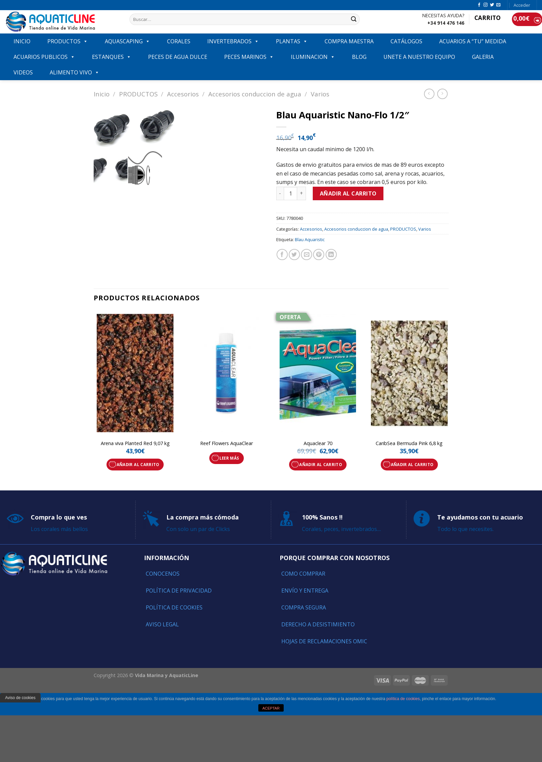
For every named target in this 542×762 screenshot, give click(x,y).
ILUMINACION (313, 57)
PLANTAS (292, 41)
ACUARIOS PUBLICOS (44, 57)
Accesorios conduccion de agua (254, 94)
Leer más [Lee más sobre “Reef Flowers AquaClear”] (229, 458)
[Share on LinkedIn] (331, 254)
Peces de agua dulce (177, 57)
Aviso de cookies (20, 697)
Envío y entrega (304, 590)
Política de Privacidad (179, 590)
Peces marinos (249, 57)
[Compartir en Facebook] (282, 254)
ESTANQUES (111, 57)
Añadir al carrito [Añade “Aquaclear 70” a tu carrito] (320, 464)
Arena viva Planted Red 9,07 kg (135, 443)
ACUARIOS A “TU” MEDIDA (472, 41)
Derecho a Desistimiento (318, 624)
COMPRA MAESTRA (349, 41)
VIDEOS (23, 72)
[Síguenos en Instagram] (486, 5)
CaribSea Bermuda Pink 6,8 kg (409, 443)
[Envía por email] (306, 254)
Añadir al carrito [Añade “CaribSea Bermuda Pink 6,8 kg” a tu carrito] (412, 464)
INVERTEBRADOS (233, 41)
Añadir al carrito (348, 193)
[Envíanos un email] (498, 5)
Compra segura (303, 607)
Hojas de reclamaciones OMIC (324, 641)
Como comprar (303, 573)
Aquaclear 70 (318, 443)
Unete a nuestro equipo (419, 57)
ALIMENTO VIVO (74, 72)
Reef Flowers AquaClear (226, 443)
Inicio (102, 94)
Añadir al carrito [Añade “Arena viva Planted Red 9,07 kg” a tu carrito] (138, 464)
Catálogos (406, 41)
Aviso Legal (162, 624)
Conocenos (163, 573)
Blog (359, 57)
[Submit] (353, 19)
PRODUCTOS (67, 41)
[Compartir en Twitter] (294, 254)
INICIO (22, 41)
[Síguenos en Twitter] (492, 5)
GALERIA (483, 57)
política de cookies (403, 698)
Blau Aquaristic (310, 239)
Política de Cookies (174, 607)
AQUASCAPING (127, 41)
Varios (320, 94)
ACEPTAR (271, 708)
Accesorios (183, 94)
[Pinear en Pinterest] (318, 254)
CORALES (178, 41)
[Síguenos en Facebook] (479, 5)
